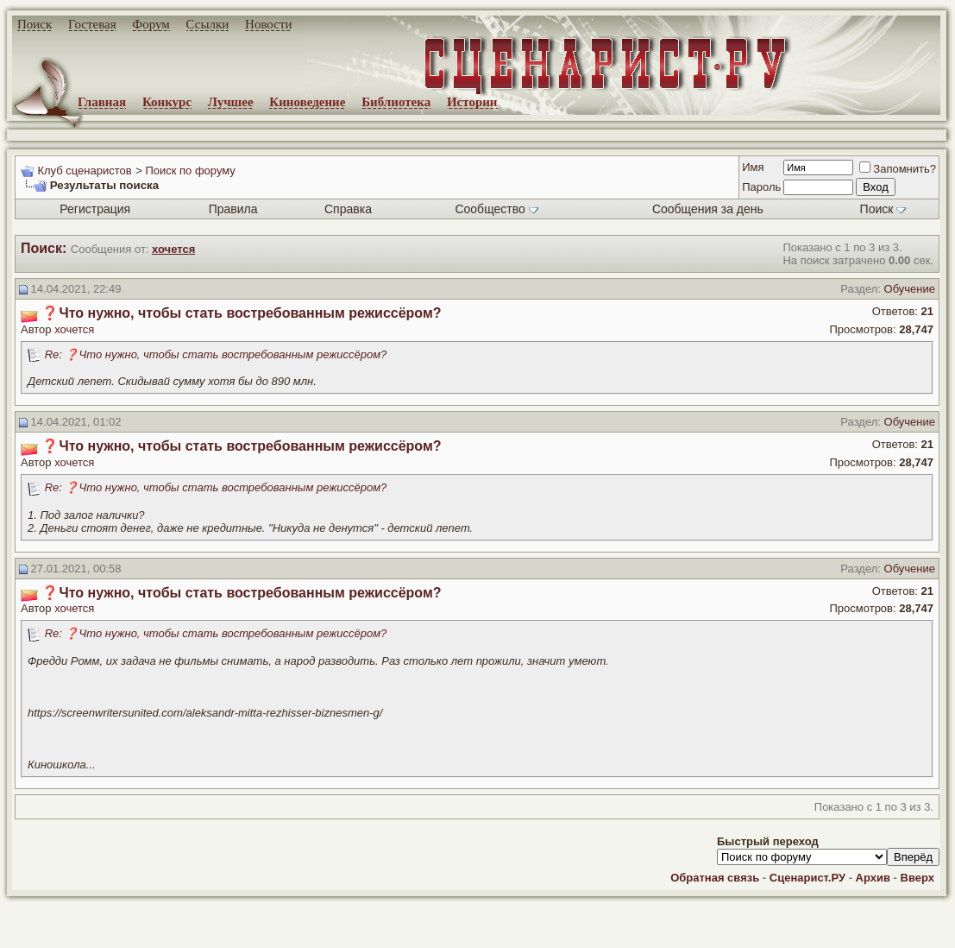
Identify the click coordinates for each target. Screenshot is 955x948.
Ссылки (207, 24)
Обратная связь (714, 877)
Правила (233, 209)
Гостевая (92, 24)
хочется (74, 329)
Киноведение (307, 102)
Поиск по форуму (190, 170)
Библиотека (395, 102)
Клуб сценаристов (84, 170)
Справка (348, 209)
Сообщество (496, 209)
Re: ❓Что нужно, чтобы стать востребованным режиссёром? (216, 354)
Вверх (917, 877)
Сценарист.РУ (807, 877)
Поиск (34, 24)
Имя (752, 167)
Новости (268, 24)
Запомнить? (897, 168)
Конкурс (167, 102)
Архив (873, 877)
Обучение (909, 288)
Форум (150, 24)
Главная (102, 102)
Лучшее (231, 102)
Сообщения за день (707, 209)
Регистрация (95, 209)
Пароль (761, 186)
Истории (472, 102)
